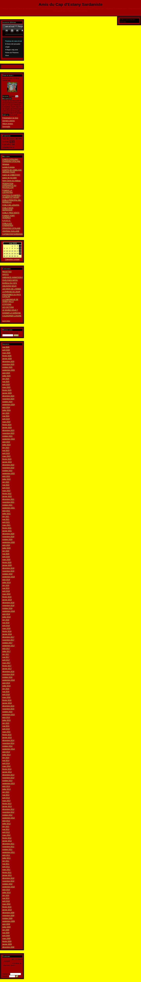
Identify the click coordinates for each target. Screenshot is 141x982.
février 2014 (6, 769)
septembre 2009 (8, 921)
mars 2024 (6, 422)
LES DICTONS (8, 307)
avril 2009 (6, 936)
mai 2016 (5, 692)
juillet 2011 (6, 858)
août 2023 (6, 442)
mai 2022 (5, 485)
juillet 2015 (6, 720)
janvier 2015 (7, 738)
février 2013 (6, 804)
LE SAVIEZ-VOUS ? (10, 310)
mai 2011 (5, 864)
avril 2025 (6, 384)
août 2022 (6, 476)
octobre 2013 (7, 781)
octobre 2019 (7, 574)
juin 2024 (5, 413)
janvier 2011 (7, 875)
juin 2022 (5, 482)
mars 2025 (6, 387)
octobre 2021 (7, 505)
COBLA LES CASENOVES (7, 224)
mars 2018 (6, 628)
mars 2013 (6, 801)
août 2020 (6, 545)
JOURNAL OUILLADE (10, 231)
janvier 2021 (7, 531)
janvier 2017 (7, 669)
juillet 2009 (6, 927)
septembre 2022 (8, 473)
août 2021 (6, 511)
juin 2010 (5, 895)
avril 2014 (6, 763)
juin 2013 (5, 792)
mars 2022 (6, 491)
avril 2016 (6, 695)
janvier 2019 (7, 600)
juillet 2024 (6, 410)
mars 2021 (6, 525)
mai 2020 (5, 554)
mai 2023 (5, 451)
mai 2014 (5, 761)
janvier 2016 (7, 703)
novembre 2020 (8, 537)
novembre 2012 (8, 812)
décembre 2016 (8, 672)
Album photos (7, 124)
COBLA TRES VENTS (10, 213)
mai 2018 (5, 623)
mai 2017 (5, 657)
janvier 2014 (7, 772)
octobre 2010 (7, 884)
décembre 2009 (8, 913)
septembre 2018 (8, 611)
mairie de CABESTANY (11, 175)
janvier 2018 (7, 634)
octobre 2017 (7, 643)
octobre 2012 (7, 815)
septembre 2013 (8, 783)
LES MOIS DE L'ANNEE (11, 289)
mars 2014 (6, 766)
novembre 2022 (8, 468)
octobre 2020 (7, 540)
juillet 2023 (6, 445)
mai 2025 (5, 382)
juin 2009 (5, 930)
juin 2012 (5, 827)
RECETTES (6, 272)
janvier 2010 (7, 910)
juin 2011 (5, 861)
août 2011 (6, 855)
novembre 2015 (8, 709)
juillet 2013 (6, 789)
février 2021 (6, 528)
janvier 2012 (7, 841)
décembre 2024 (8, 396)
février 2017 (6, 666)
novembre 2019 (8, 571)
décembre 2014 (8, 740)
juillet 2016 (6, 686)
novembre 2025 (8, 364)
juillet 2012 (6, 824)
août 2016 (6, 683)
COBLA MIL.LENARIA (10, 205)
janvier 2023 (7, 462)
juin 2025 (5, 379)
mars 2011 (6, 870)
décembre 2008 (8, 947)
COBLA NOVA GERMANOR (7, 209)
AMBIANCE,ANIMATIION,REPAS (15, 277)
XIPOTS (5, 275)
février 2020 (6, 562)
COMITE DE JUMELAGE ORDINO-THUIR (12, 171)
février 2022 (6, 494)
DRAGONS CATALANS (11, 228)
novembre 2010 (8, 881)
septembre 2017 (8, 646)
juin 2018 (5, 620)
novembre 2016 (8, 674)
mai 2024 (5, 416)
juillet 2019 (6, 583)
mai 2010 (5, 898)
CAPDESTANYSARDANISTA (13, 234)
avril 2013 (6, 798)
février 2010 (6, 907)
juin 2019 (5, 585)
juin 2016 (5, 689)
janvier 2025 (7, 393)
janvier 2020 (7, 565)
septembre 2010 (8, 887)
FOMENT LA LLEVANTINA (7, 191)
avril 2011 (6, 867)
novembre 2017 (8, 640)
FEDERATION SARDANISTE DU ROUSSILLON (9, 186)
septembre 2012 (8, 818)
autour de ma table (9, 178)
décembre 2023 (8, 430)
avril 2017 (6, 660)
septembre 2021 (8, 508)
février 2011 (6, 872)
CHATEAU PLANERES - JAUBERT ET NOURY (11, 196)
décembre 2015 (8, 706)
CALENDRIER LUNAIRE (11, 316)
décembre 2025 (8, 362)
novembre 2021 (8, 502)
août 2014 (6, 752)
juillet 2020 (6, 548)
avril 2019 (6, 591)
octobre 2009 (7, 918)
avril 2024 (6, 419)
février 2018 (6, 631)
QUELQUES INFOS (10, 280)
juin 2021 (5, 517)
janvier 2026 (7, 359)
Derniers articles (8, 121)
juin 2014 (5, 758)
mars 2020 (6, 560)
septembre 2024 (8, 405)
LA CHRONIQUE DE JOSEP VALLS (10, 301)
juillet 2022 (6, 479)
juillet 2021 (6, 514)
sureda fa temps (8, 167)
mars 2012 (6, 835)
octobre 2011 (7, 850)
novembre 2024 (8, 399)
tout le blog (6, 321)
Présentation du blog (10, 118)
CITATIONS (6, 304)
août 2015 (6, 717)
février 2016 (6, 700)
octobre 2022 (7, 471)
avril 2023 (6, 453)
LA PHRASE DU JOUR (11, 292)
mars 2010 (6, 904)
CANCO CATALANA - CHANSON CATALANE (11, 160)
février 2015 (6, 735)
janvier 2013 (7, 806)
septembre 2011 (8, 852)
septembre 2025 (8, 370)
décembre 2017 (8, 637)
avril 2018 (6, 626)
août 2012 (6, 821)
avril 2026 (6, 350)
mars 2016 (6, 697)
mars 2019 (6, 594)
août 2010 (6, 890)
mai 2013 (5, 795)
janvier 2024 (7, 428)
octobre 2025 (7, 367)
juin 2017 (5, 654)
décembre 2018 (8, 603)
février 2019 (6, 597)
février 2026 (6, 356)
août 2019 (6, 580)
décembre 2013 (8, 775)
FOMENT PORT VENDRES (8, 217)
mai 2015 (5, 726)
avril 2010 (6, 901)
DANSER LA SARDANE (11, 313)
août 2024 (6, 407)
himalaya (5, 164)
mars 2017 (6, 663)
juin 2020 (5, 551)
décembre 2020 (8, 534)
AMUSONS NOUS (9, 286)
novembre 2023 (8, 433)
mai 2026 (5, 347)
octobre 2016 (7, 677)
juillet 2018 (6, 617)
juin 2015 (5, 723)
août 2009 (6, 924)
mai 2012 (5, 829)
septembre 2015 (8, 715)
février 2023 (6, 459)
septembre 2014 (8, 749)
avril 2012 (6, 832)
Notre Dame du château (11, 181)
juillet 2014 (6, 755)
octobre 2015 (7, 712)
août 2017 (6, 649)
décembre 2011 (8, 844)
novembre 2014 (8, 743)
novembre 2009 (8, 916)
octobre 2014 (7, 746)
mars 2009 (6, 939)
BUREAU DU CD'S (9, 283)
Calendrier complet (12, 259)
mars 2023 (6, 456)
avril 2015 (6, 729)
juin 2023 (5, 448)
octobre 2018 (7, 608)
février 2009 (6, 941)
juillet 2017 (6, 651)
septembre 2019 (8, 577)
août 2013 (6, 786)
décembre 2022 (8, 465)
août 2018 (6, 614)
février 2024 (6, 425)
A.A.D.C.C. (6, 221)
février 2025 (6, 390)
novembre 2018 (8, 606)
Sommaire (6, 127)
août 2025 (6, 373)
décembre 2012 (8, 809)
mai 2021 (5, 519)
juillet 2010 (6, 893)
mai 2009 (5, 933)
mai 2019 (5, 588)
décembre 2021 (8, 499)
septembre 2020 (8, 542)
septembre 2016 (8, 680)
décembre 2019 (8, 568)
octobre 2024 (7, 402)
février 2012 (6, 838)
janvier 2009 (7, 944)
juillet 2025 (6, 376)
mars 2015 (6, 732)
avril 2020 (6, 557)
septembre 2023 (8, 439)
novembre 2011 (8, 847)
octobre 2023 (7, 436)
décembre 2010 (8, 878)
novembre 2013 (8, 778)
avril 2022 (6, 488)
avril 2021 (6, 522)
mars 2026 (6, 353)
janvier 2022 (7, 496)
